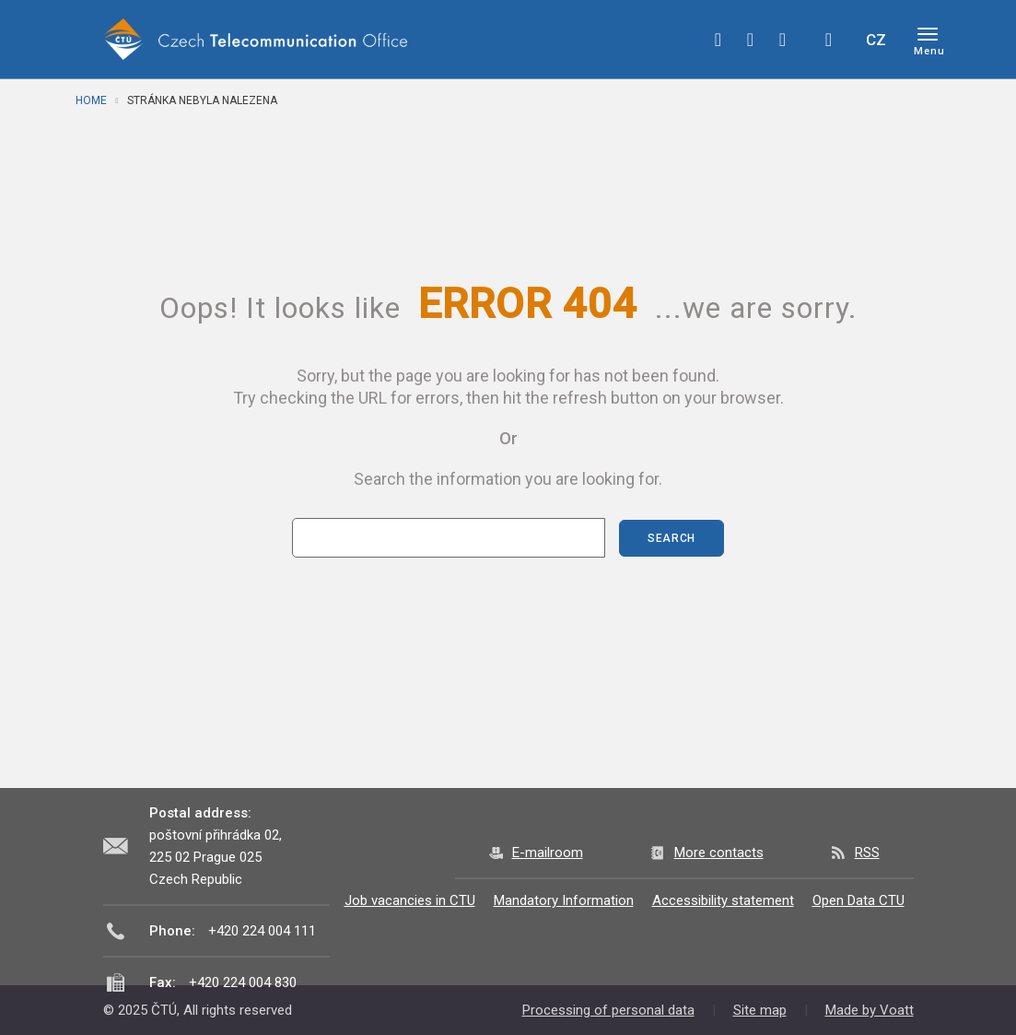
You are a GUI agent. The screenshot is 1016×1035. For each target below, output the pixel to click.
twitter (751, 39)
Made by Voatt (869, 1010)
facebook (718, 39)
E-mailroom (547, 852)
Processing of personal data (608, 1010)
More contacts (719, 852)
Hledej (829, 39)
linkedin (783, 39)
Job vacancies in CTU (410, 900)
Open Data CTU (858, 900)
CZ (876, 39)
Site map (760, 1010)
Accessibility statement (723, 900)
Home (91, 100)
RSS (867, 852)
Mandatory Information (564, 900)
